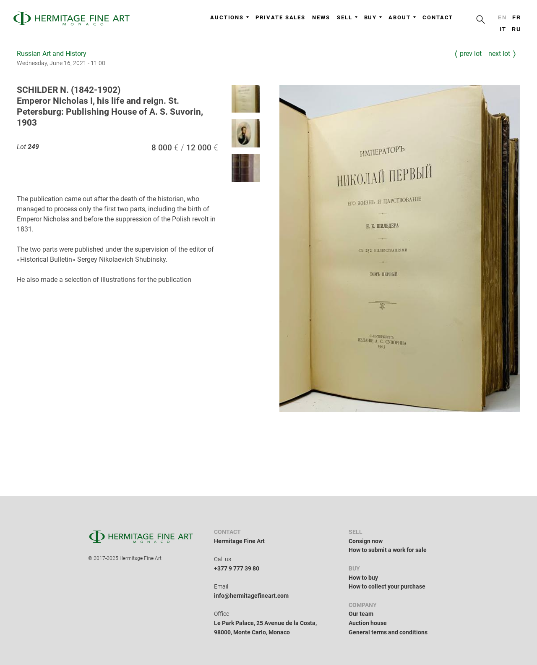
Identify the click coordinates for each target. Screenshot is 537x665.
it (503, 29)
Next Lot (499, 54)
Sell (347, 17)
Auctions (229, 17)
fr (516, 17)
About (402, 17)
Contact (437, 17)
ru (516, 29)
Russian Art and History (51, 54)
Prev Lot (471, 54)
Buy (373, 17)
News (321, 17)
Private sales (280, 17)
